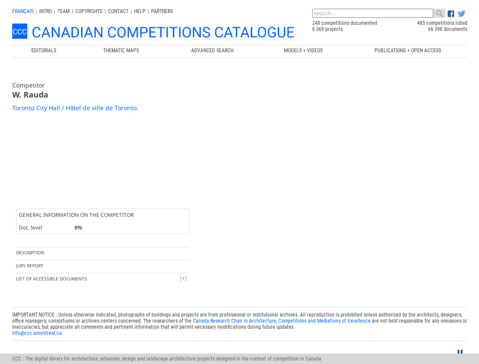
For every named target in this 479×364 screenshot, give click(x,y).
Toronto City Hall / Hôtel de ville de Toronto (74, 108)
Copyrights (88, 11)
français (23, 11)
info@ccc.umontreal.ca (37, 256)
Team (63, 11)
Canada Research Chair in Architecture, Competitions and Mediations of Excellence (282, 244)
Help (139, 11)
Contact (118, 11)
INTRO (45, 11)
